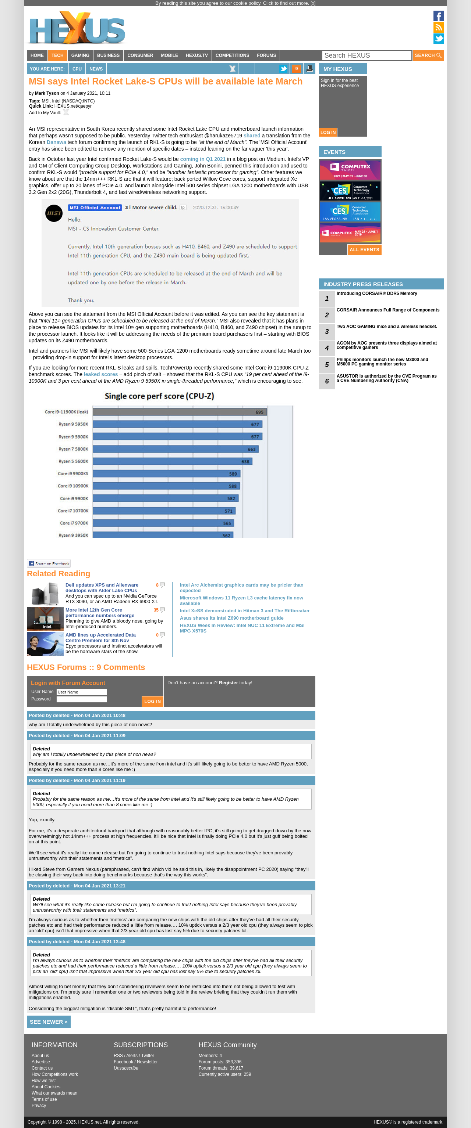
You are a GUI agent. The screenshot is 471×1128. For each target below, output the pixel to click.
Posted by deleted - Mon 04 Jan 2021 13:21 (77, 886)
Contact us (42, 1068)
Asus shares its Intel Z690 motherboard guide (232, 618)
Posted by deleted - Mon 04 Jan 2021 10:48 (77, 715)
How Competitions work (55, 1074)
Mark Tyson (47, 93)
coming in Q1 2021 (203, 159)
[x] (313, 3)
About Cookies (46, 1086)
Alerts (132, 1055)
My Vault (51, 112)
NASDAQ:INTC (78, 101)
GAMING (80, 55)
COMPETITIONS (232, 55)
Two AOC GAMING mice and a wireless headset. (387, 326)
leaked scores (101, 374)
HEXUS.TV (197, 55)
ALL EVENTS (364, 249)
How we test (44, 1080)
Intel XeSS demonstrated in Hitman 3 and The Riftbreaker (245, 610)
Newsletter (147, 1061)
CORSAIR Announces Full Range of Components (388, 310)
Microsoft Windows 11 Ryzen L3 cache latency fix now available (241, 600)
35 (156, 610)
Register (228, 682)
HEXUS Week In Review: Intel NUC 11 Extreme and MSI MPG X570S (242, 628)
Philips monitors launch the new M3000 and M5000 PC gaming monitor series (382, 361)
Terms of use (44, 1099)
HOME (37, 55)
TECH (58, 55)
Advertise (41, 1061)
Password (41, 699)
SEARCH (428, 55)
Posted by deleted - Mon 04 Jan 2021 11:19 (77, 780)
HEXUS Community (228, 1045)
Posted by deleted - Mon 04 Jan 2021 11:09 (77, 735)
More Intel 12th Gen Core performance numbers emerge (99, 612)
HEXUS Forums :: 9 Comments (86, 667)
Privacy (39, 1105)
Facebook (123, 1061)
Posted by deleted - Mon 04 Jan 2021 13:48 (77, 941)
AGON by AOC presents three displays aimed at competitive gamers (387, 345)
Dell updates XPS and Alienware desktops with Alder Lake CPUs (101, 587)
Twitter (147, 1055)
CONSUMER (140, 55)
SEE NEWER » (49, 1022)
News (96, 69)
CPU (77, 69)
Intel (56, 101)
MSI (45, 101)
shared (252, 135)
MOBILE (169, 55)
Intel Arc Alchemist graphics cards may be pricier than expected (242, 587)
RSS (118, 1055)
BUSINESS (108, 55)
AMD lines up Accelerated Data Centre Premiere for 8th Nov (100, 637)
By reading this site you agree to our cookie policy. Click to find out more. (233, 3)
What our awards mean (54, 1093)
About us (40, 1055)
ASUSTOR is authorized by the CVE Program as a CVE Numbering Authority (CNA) (387, 378)
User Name (42, 691)
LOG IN (328, 132)
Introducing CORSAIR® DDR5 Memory (377, 293)
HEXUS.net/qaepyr (73, 106)
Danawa (56, 142)
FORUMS (266, 55)
